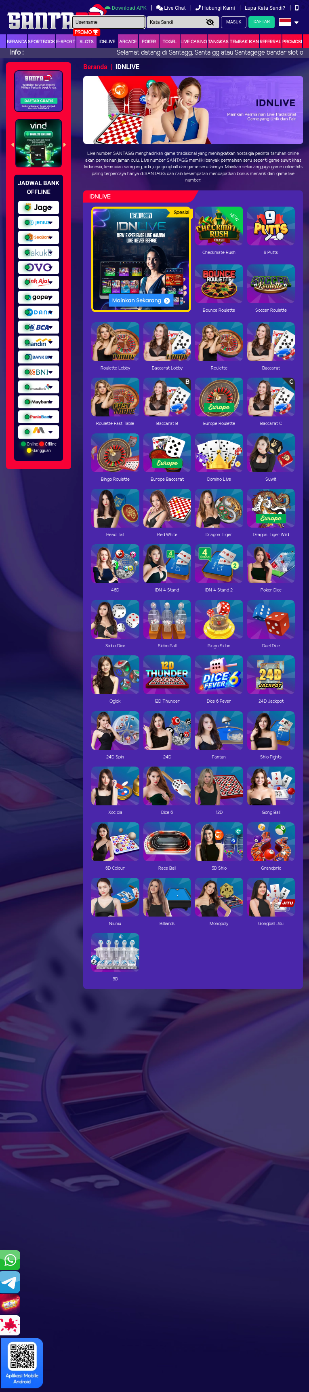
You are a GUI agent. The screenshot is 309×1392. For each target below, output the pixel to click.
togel (169, 42)
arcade (128, 42)
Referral (271, 42)
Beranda (17, 42)
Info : (16, 53)
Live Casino (194, 42)
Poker (149, 42)
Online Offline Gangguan (39, 447)
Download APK (126, 8)
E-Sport (66, 42)
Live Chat (171, 8)
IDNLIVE (107, 42)
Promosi (292, 42)
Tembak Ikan (244, 42)
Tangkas (218, 42)
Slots (87, 42)
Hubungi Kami (215, 8)
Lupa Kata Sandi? (265, 8)
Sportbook (41, 42)
